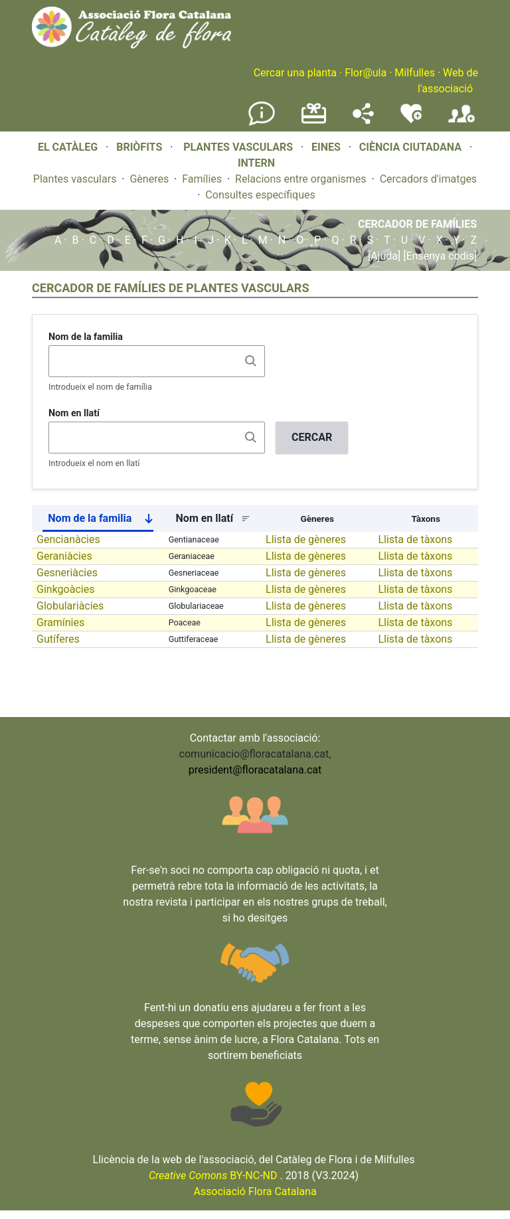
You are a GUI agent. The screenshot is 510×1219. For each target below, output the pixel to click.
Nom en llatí (74, 413)
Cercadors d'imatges (428, 179)
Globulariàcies (70, 606)
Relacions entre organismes (301, 179)
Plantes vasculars (75, 179)
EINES (326, 147)
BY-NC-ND (213, 1175)
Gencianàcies (68, 539)
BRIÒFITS (140, 147)
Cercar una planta (295, 72)
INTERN (256, 163)
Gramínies (60, 622)
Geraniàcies (64, 556)
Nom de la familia (85, 336)
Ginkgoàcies (65, 589)
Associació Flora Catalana (254, 1191)
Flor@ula (365, 72)
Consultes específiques (260, 195)
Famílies (202, 179)
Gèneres (149, 179)
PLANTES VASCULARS (238, 147)
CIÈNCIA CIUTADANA (410, 147)
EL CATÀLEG (68, 147)
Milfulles (414, 72)
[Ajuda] (384, 256)
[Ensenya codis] (438, 256)
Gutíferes (58, 639)
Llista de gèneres (306, 539)
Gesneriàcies (67, 572)
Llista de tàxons (415, 539)
